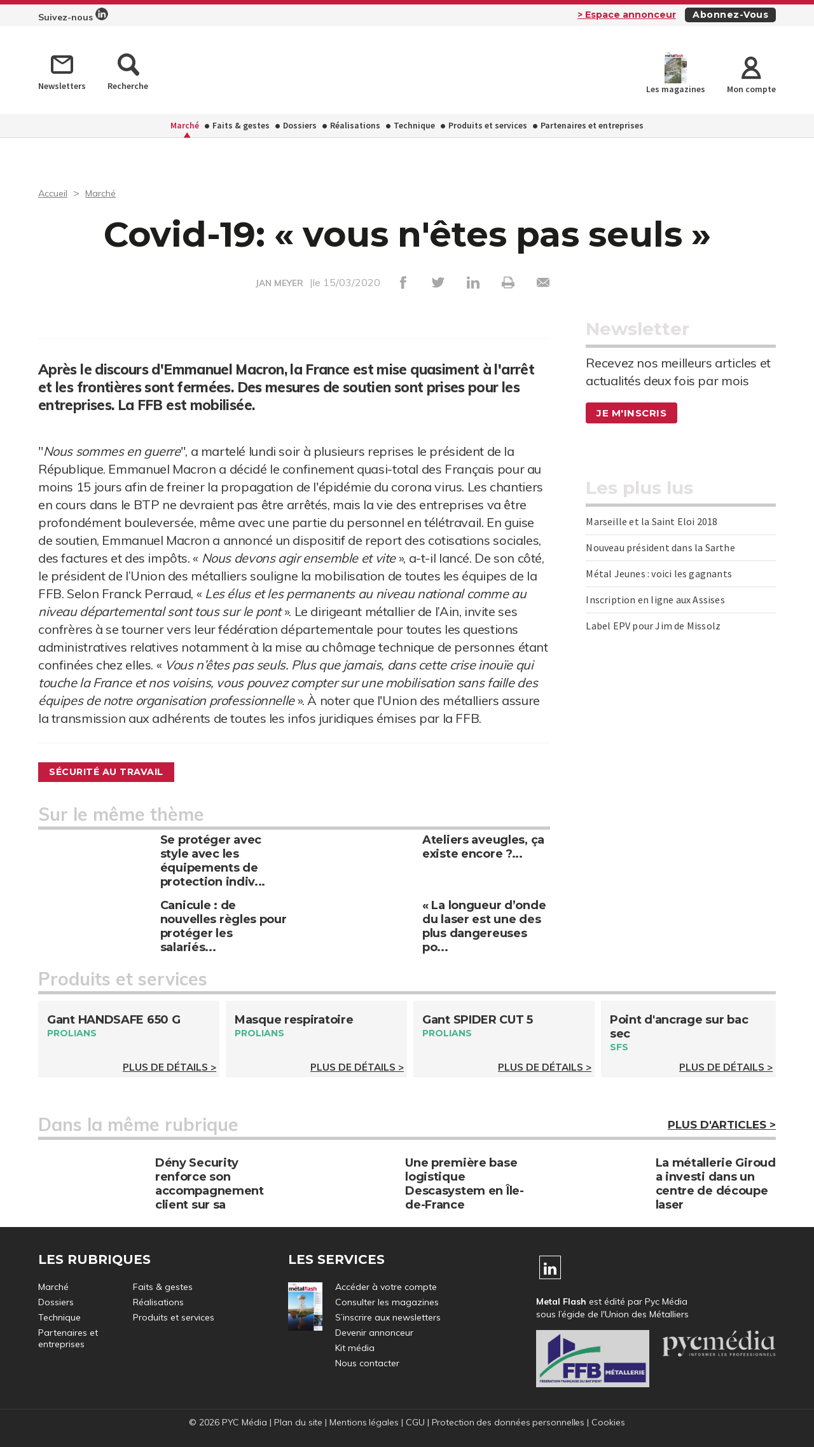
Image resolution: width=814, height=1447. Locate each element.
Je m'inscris (633, 413)
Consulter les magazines (387, 1303)
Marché (184, 125)
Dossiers (300, 125)
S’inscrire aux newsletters (388, 1318)
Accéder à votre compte (386, 1288)
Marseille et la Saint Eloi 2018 (651, 521)
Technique (414, 125)
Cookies (610, 1423)
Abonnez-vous (730, 14)
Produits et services (487, 125)
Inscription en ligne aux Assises (655, 599)
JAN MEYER (279, 283)
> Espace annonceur (626, 14)
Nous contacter (367, 1364)
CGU (414, 1423)
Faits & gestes (241, 125)
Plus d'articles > (722, 1126)
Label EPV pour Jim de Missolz (653, 625)
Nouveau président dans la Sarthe (660, 547)
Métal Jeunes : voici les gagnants (659, 573)
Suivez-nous (73, 15)
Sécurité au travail (115, 772)
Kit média (355, 1349)
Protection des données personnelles (508, 1423)
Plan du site (296, 1423)
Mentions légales (363, 1423)
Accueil (54, 192)
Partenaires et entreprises (592, 125)
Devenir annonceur (374, 1334)
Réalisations (355, 125)
